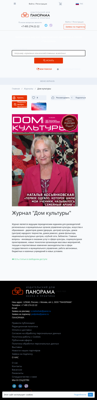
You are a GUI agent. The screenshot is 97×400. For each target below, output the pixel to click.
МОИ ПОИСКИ (45, 69)
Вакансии (17, 369)
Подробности (80, 394)
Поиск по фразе (20, 49)
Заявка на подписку (75, 26)
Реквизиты (17, 373)
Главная (16, 88)
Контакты (17, 366)
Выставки (17, 347)
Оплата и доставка (21, 329)
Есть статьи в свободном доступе (29, 259)
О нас (15, 362)
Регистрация (41, 4)
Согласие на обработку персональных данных (36, 333)
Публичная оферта (22, 340)
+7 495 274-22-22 (30, 26)
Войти (31, 4)
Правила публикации (23, 322)
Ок (90, 394)
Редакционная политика (25, 326)
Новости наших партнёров (26, 350)
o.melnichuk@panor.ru (41, 311)
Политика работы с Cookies (26, 336)
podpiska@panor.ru (40, 314)
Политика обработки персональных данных (35, 343)
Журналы (28, 88)
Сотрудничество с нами (24, 376)
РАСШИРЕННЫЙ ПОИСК (69, 69)
